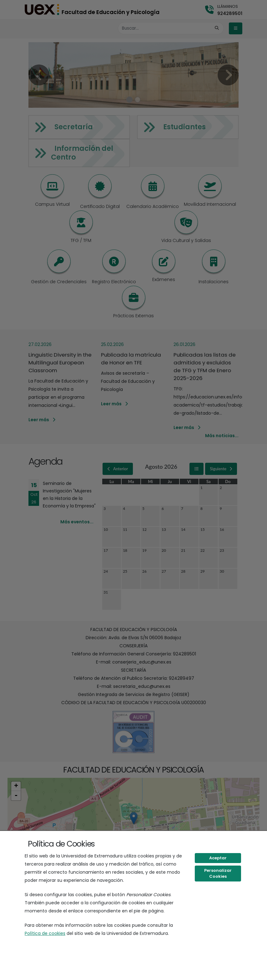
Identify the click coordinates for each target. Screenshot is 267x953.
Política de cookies (45, 933)
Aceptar (218, 858)
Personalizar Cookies (218, 873)
